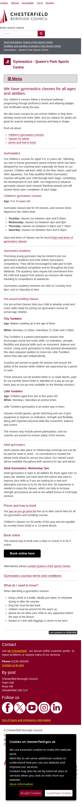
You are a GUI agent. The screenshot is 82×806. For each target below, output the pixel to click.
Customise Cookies (58, 793)
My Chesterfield (17, 650)
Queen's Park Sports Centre (38, 42)
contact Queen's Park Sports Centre (49, 566)
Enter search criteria (12, 27)
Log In (40, 3)
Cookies (4, 3)
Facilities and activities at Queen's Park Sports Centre (32, 46)
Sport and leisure (13, 42)
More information (21, 784)
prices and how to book (22, 142)
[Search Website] (41, 33)
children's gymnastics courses (26, 134)
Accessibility (28, 3)
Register (50, 3)
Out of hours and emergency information (26, 720)
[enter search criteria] (19, 33)
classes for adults (19, 138)
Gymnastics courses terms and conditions (32, 575)
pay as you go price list (22, 511)
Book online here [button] (22, 553)
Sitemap (15, 3)
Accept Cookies (31, 793)
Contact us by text (13, 665)
